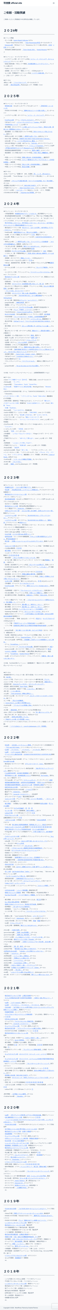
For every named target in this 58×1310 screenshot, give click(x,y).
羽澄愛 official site (13, 3)
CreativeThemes (33, 1308)
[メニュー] (53, 3)
